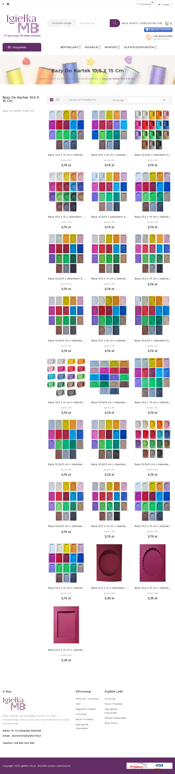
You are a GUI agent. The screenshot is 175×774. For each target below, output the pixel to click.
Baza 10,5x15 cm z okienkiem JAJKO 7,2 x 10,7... (66, 526)
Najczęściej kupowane (82, 726)
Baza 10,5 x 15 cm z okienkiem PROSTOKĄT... (109, 340)
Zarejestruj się (151, 23)
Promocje (81, 714)
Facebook (3, 4)
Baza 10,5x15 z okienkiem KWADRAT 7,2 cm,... (152, 154)
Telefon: (18, 743)
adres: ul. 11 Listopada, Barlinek (22, 730)
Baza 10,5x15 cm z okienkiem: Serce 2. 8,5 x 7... (109, 402)
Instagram (8, 4)
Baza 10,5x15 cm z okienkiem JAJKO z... (66, 340)
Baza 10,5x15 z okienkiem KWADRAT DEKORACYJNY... (152, 340)
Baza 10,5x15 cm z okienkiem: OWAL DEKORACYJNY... (66, 464)
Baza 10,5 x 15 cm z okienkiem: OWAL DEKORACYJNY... (152, 526)
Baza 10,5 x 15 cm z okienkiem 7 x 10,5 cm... (109, 154)
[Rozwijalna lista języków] (165, 4)
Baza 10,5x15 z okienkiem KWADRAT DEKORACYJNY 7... (109, 216)
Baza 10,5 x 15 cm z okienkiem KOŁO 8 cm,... (152, 278)
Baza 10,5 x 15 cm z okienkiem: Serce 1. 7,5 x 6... (152, 402)
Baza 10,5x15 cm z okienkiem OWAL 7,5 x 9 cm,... (152, 464)
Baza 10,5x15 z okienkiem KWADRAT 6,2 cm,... (66, 278)
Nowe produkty (84, 719)
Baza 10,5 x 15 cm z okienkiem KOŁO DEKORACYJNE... (152, 216)
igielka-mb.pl (28, 765)
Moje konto (111, 723)
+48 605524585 (162, 36)
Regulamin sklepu (86, 709)
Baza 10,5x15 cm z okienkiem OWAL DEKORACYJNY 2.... (109, 464)
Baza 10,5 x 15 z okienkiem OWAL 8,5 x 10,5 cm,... (66, 216)
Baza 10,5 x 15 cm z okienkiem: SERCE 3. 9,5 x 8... (66, 402)
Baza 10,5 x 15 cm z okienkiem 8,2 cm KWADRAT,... (109, 278)
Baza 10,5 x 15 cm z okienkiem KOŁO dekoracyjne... (109, 526)
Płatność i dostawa (87, 698)
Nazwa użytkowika (115, 717)
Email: (7, 735)
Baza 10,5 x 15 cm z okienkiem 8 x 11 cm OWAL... (66, 154)
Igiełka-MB (66, 160)
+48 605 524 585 (24, 743)
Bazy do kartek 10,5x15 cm (18, 110)
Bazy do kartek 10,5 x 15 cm (21, 99)
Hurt (78, 703)
